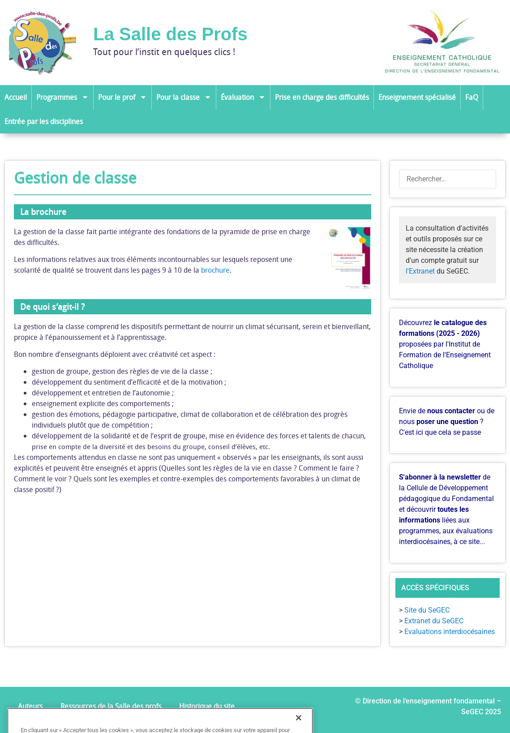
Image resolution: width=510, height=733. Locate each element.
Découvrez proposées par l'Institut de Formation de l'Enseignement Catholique (445, 344)
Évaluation (243, 97)
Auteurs (30, 706)
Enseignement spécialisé (417, 97)
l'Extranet (420, 271)
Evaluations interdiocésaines (449, 631)
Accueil (15, 97)
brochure (215, 270)
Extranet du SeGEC (433, 621)
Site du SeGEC (427, 610)
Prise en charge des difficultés (322, 97)
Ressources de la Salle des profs (110, 706)
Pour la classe (183, 97)
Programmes (62, 97)
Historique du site (207, 706)
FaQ (471, 97)
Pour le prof (122, 97)
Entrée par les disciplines (43, 121)
